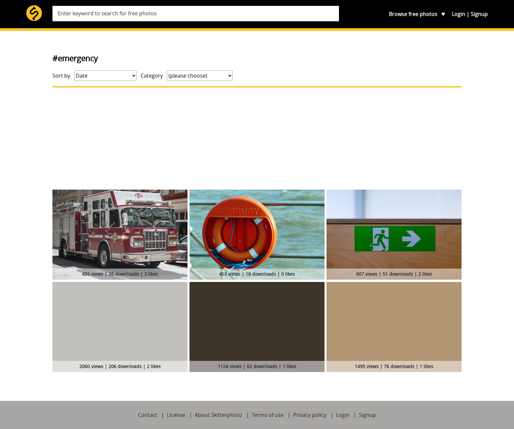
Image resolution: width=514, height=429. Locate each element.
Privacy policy (309, 415)
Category (152, 75)
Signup (479, 14)
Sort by (61, 75)
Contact (147, 415)
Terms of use (268, 415)
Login (458, 14)
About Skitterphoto (218, 415)
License (176, 415)
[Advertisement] (257, 138)
